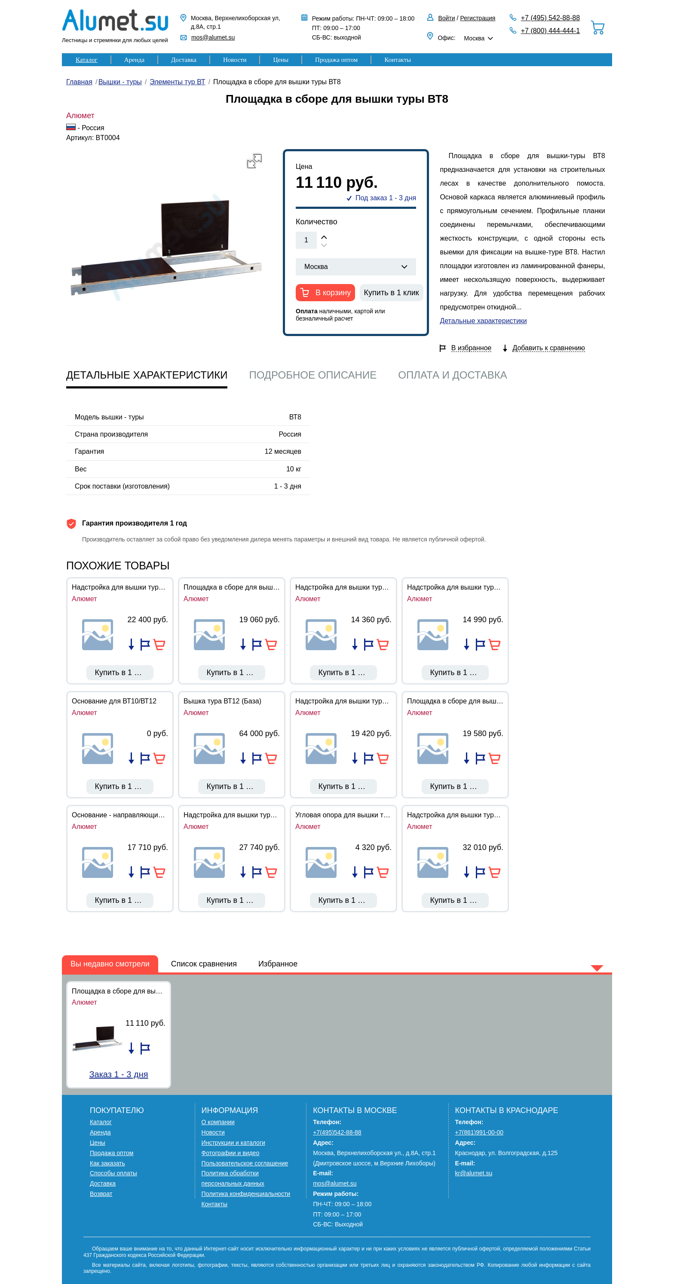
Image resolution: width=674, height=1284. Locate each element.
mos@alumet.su (213, 37)
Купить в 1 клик (391, 292)
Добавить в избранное (145, 645)
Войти (446, 18)
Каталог (87, 59)
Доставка (183, 59)
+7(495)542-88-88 (337, 1132)
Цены (280, 59)
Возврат (101, 1193)
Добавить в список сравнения (131, 645)
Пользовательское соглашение (245, 1163)
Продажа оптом (336, 59)
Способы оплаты (113, 1173)
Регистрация (478, 18)
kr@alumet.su (474, 1173)
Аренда (134, 59)
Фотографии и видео (231, 1152)
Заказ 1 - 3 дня (118, 1074)
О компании (218, 1122)
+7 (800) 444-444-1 (550, 30)
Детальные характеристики (483, 320)
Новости (234, 59)
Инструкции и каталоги (233, 1142)
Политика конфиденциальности (246, 1193)
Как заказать (107, 1163)
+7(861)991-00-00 (479, 1132)
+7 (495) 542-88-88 (550, 17)
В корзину (332, 292)
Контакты (397, 59)
